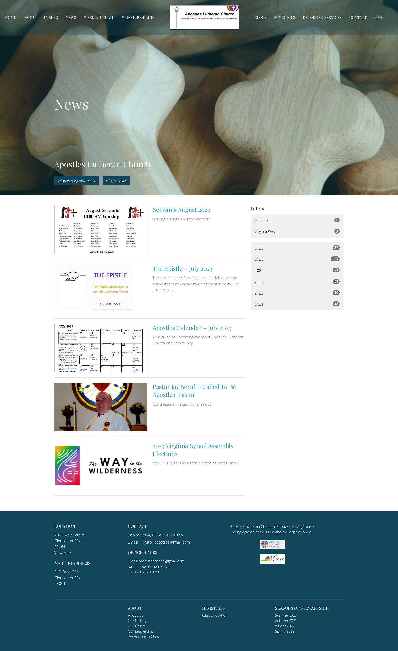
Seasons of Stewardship (301, 608)
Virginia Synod (297, 231)
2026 (297, 248)
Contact (358, 17)
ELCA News (116, 180)
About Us (135, 615)
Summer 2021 (286, 615)
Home (10, 17)
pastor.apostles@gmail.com (166, 542)
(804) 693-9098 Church (162, 534)
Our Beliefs (137, 626)
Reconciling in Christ (144, 636)
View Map (62, 552)
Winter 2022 (285, 626)
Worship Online (138, 17)
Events (51, 17)
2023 (297, 281)
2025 (297, 259)
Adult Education (214, 615)
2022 (297, 293)
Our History (137, 620)
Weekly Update (99, 17)
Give (378, 17)
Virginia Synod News (76, 180)
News (70, 17)
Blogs (261, 17)
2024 (297, 270)
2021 (297, 304)
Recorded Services (322, 17)
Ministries (284, 17)
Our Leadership (140, 631)
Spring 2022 (284, 631)
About (30, 17)
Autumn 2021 (286, 620)
